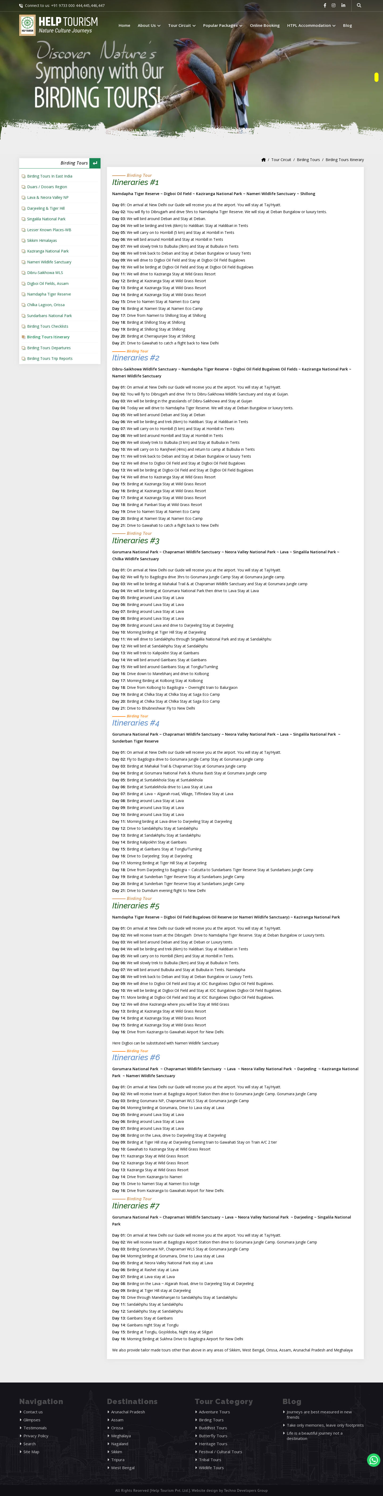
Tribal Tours (210, 1459)
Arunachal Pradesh (128, 1411)
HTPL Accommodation (311, 25)
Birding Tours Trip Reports (50, 358)
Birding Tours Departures (49, 347)
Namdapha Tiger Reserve (49, 294)
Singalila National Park (46, 218)
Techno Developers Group (246, 1490)
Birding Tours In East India (49, 176)
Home (124, 25)
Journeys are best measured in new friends (319, 1414)
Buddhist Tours (213, 1427)
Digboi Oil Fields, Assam (48, 283)
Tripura (117, 1459)
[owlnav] (376, 77)
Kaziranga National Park (48, 251)
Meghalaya (121, 1435)
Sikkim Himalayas (42, 240)
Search (29, 1443)
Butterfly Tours (213, 1435)
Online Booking (265, 25)
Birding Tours (308, 159)
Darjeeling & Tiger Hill (46, 208)
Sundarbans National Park (49, 315)
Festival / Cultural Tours (220, 1451)
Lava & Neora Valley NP (48, 197)
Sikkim (116, 1451)
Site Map (31, 1451)
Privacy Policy (35, 1435)
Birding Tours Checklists (47, 326)
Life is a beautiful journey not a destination (315, 1435)
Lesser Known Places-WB (49, 229)
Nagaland (119, 1443)
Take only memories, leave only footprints (325, 1425)
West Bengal (123, 1467)
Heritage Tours (213, 1443)
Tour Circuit (182, 25)
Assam (117, 1419)
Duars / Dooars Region (47, 186)
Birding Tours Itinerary (48, 336)
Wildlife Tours (211, 1467)
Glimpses (31, 1419)
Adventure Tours (214, 1411)
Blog (347, 25)
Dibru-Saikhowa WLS (45, 272)
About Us (149, 25)
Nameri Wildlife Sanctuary (49, 261)
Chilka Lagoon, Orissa (46, 304)
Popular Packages (223, 25)
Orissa (117, 1427)
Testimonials (35, 1427)
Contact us (33, 1411)
